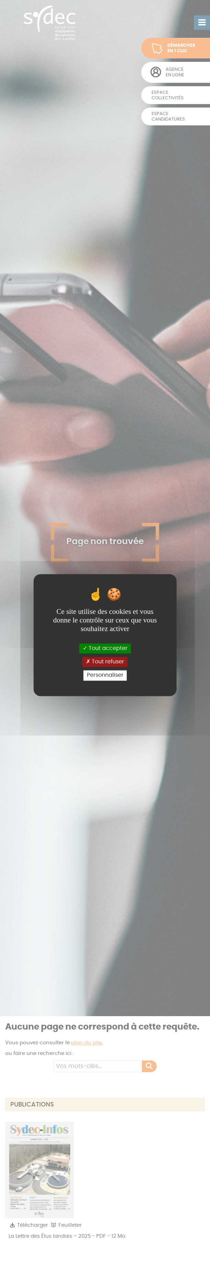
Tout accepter (105, 648)
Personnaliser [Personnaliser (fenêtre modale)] (105, 675)
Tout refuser (105, 662)
